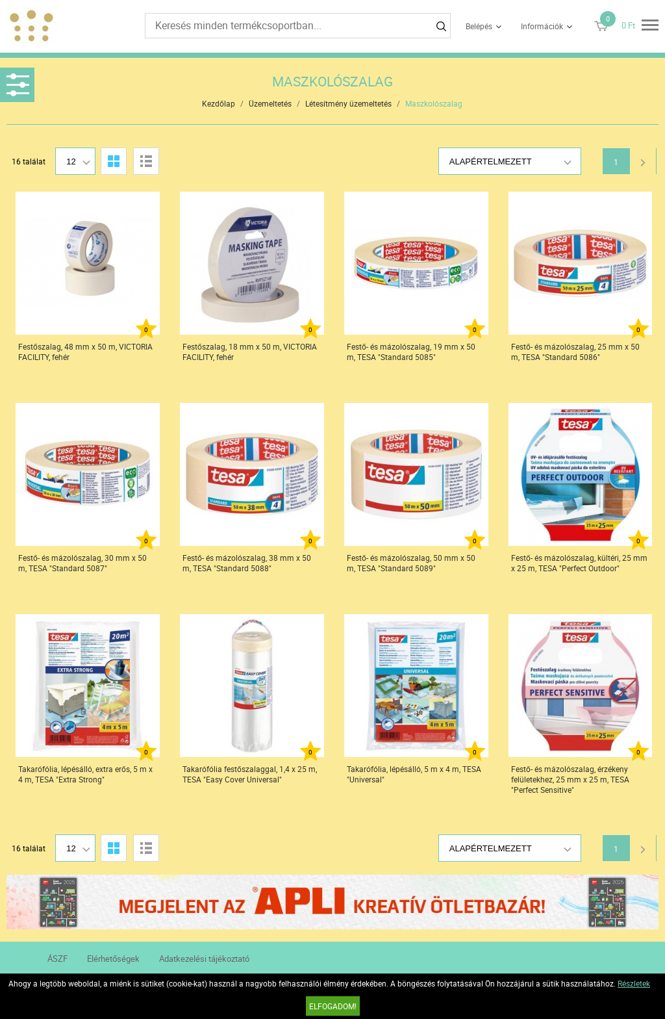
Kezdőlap (218, 103)
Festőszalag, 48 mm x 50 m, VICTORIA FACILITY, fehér (85, 351)
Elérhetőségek (113, 958)
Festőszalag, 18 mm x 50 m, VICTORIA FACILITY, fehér (249, 351)
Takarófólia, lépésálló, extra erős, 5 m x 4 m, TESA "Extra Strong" (85, 774)
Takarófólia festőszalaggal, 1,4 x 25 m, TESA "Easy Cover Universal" (249, 774)
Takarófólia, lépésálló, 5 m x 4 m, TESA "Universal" (414, 774)
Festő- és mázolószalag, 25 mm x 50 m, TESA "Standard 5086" (575, 351)
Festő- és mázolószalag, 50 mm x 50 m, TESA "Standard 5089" (411, 562)
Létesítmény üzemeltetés (348, 103)
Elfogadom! (333, 1006)
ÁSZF (57, 958)
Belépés (479, 26)
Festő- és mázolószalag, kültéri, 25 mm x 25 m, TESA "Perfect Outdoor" (579, 562)
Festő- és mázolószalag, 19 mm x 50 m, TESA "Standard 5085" (411, 351)
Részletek (634, 983)
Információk (542, 26)
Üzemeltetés (270, 103)
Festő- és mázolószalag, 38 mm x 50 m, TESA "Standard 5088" (246, 562)
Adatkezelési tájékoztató (204, 958)
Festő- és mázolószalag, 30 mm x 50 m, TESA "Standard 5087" (82, 562)
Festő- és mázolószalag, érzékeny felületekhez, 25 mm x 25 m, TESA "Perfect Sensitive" (570, 779)
